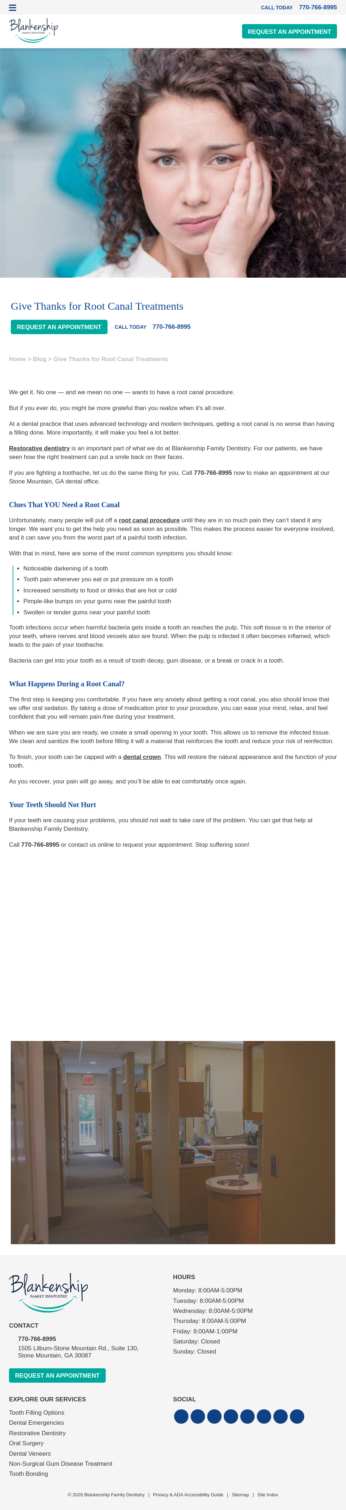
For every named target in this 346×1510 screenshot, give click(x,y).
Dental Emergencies (36, 1423)
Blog (40, 359)
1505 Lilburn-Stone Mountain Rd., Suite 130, (95, 1352)
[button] (181, 1417)
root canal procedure (149, 520)
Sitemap (240, 1494)
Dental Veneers (30, 1453)
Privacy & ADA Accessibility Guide (188, 1494)
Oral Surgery (26, 1443)
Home (17, 359)
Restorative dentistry (39, 448)
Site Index (268, 1494)
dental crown (142, 757)
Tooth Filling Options (36, 1413)
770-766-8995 (213, 472)
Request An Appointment (288, 31)
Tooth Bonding (28, 1474)
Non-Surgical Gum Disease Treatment (60, 1464)
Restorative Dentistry (37, 1433)
